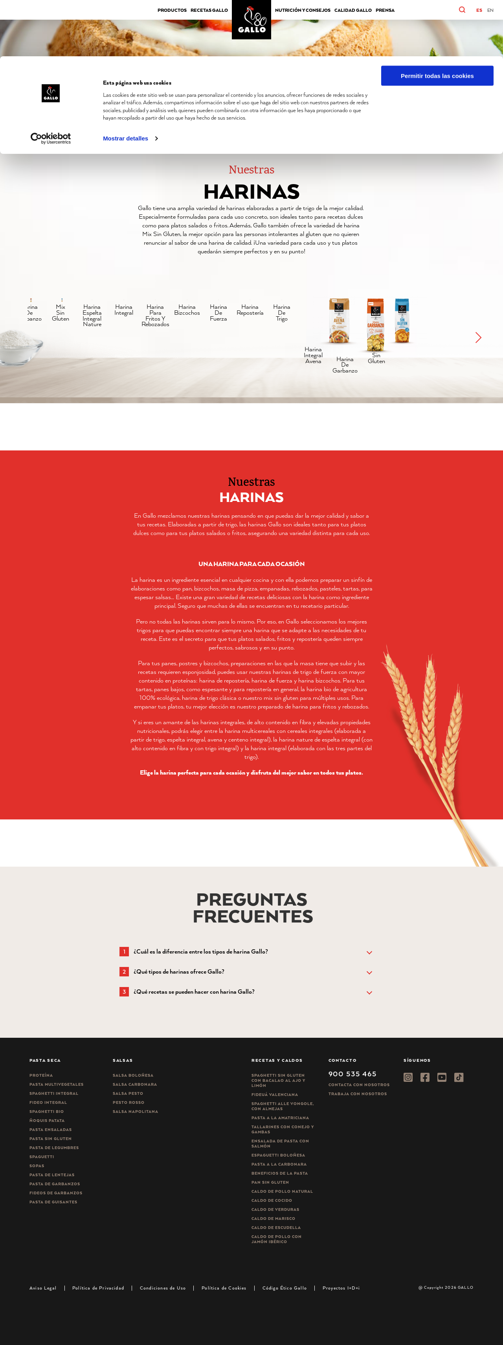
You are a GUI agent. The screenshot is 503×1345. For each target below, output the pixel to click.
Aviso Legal (43, 1288)
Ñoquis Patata (47, 1120)
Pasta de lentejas (52, 1174)
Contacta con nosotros (359, 1084)
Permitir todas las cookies (437, 19)
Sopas (36, 1165)
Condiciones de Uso (163, 1288)
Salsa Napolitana (135, 1111)
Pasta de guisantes (53, 1202)
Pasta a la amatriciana (280, 1117)
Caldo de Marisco (274, 1218)
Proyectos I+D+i (341, 1288)
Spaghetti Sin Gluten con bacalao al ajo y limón (278, 1080)
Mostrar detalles (125, 82)
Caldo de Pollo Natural (282, 1191)
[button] (478, 340)
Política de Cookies (224, 1288)
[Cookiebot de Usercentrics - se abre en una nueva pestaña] (51, 82)
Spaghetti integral (54, 1093)
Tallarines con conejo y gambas (283, 1129)
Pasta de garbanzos (54, 1183)
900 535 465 (353, 1073)
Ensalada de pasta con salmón (280, 1143)
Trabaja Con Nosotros (358, 1093)
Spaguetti (41, 1156)
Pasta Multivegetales (56, 1084)
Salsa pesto (128, 1093)
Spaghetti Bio (46, 1111)
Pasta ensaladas (50, 1129)
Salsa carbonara (135, 1084)
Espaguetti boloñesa (278, 1155)
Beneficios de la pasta (280, 1173)
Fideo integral (48, 1102)
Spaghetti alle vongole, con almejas (283, 1106)
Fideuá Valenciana (275, 1094)
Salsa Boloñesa (133, 1075)
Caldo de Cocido (272, 1200)
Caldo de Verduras (275, 1209)
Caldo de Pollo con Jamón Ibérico (277, 1239)
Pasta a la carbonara (279, 1164)
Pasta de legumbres (54, 1147)
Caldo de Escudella (276, 1227)
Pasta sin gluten (50, 1138)
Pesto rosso (129, 1102)
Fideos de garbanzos (56, 1193)
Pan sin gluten (270, 1182)
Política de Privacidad (98, 1288)
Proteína (41, 1075)
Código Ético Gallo (285, 1288)
